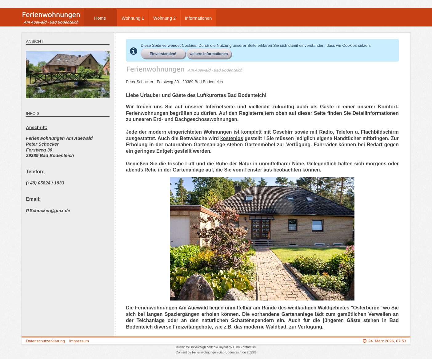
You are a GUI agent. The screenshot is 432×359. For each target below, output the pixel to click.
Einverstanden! (163, 54)
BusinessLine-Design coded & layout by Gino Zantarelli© (216, 347)
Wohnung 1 (133, 18)
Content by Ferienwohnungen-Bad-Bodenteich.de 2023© (216, 352)
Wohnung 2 (164, 18)
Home (100, 18)
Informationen (198, 18)
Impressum (79, 341)
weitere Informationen (209, 54)
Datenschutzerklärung (45, 341)
